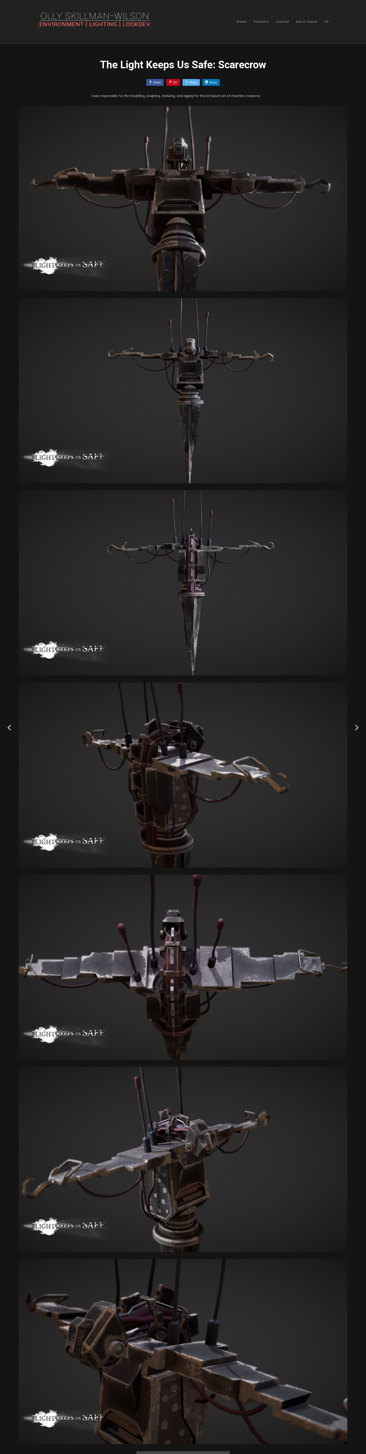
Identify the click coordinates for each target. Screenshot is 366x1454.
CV (326, 21)
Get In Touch (306, 21)
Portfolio (261, 21)
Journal (282, 21)
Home (241, 21)
